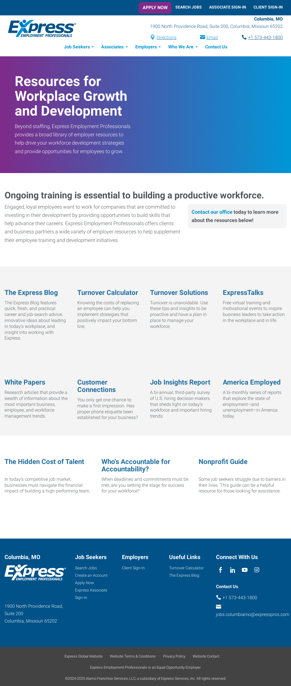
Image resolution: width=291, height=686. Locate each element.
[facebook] (220, 570)
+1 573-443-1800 (265, 38)
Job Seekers (77, 47)
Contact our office (212, 213)
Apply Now (155, 7)
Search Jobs (188, 7)
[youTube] (245, 570)
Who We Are (181, 47)
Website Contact (206, 657)
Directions (166, 38)
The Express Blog (184, 576)
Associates (112, 47)
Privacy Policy (174, 657)
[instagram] (256, 570)
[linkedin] (232, 570)
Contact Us (216, 47)
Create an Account (91, 576)
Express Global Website (84, 657)
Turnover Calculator (186, 568)
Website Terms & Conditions (133, 657)
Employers (146, 47)
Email (212, 38)
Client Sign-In (268, 7)
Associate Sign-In (227, 7)
